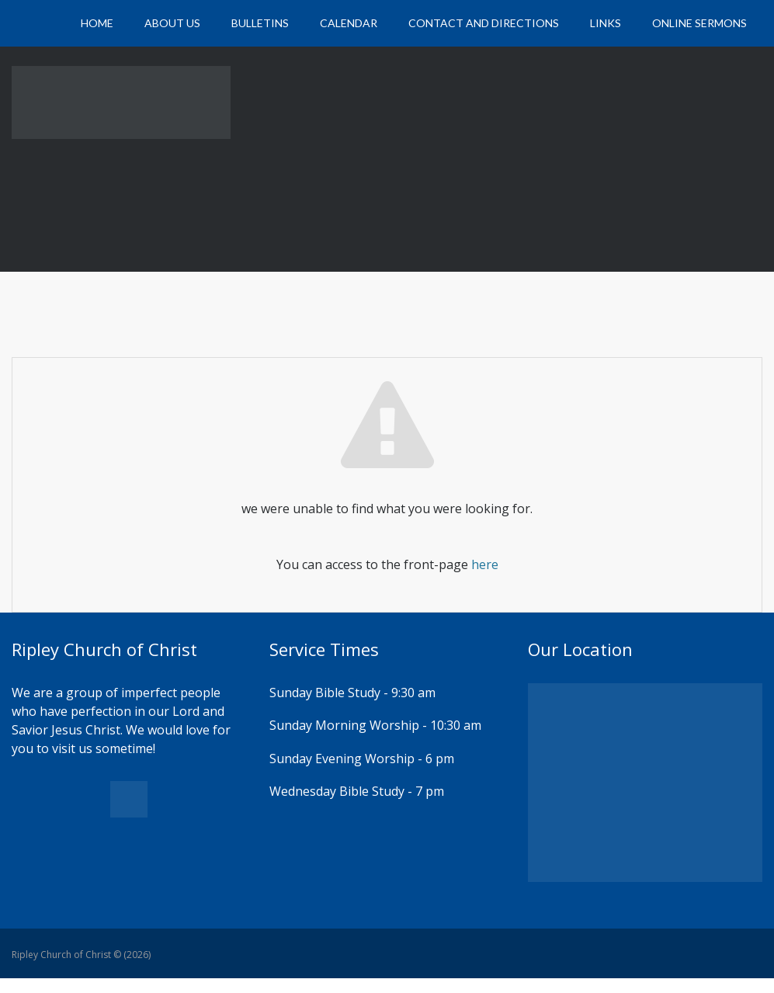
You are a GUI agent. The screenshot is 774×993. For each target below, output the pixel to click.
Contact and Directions (483, 23)
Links (605, 23)
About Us (172, 23)
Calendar (348, 23)
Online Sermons (699, 23)
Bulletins (260, 23)
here (484, 564)
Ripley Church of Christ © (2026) (81, 954)
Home (97, 23)
